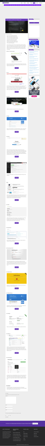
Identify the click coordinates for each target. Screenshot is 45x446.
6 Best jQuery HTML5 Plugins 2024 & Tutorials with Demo (33, 61)
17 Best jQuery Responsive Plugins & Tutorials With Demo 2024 (33, 65)
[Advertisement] (22, 13)
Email (6, 407)
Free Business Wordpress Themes (16, 434)
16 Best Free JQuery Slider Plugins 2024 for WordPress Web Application (33, 68)
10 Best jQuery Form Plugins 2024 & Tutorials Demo (33, 54)
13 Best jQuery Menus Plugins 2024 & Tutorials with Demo (33, 52)
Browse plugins (35, 423)
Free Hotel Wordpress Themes (16, 437)
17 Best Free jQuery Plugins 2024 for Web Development (34, 70)
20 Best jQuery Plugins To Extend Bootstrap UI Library (33, 57)
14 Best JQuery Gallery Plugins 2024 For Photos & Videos (34, 73)
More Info (16, 111)
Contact (24, 438)
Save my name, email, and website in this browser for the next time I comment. (13, 413)
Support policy (35, 433)
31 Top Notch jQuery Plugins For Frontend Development (33, 63)
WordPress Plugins (25, 433)
